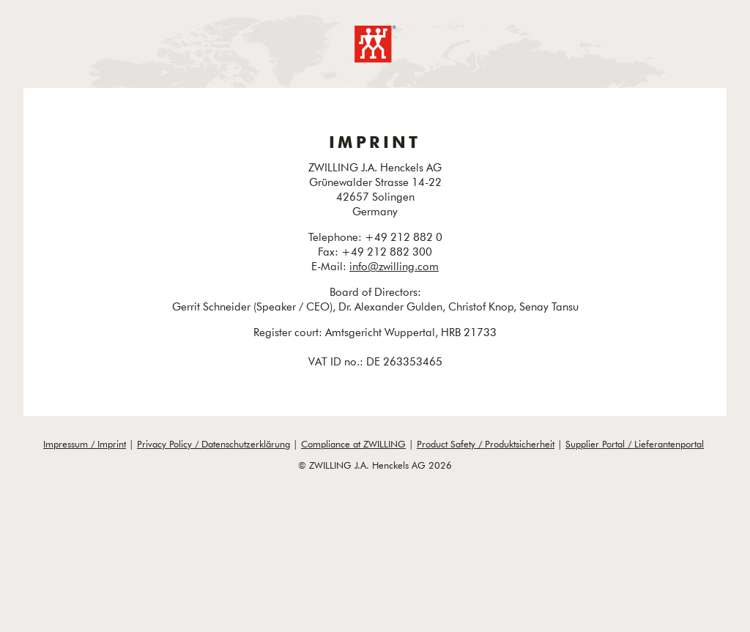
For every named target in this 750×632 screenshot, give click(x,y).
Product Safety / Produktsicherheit (485, 444)
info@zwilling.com (394, 266)
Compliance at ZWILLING (353, 444)
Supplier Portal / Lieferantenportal (634, 444)
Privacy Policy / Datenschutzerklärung (213, 444)
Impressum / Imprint (84, 444)
